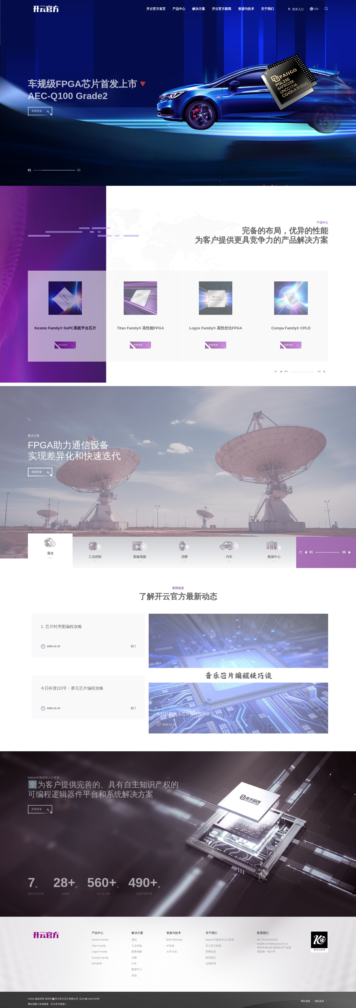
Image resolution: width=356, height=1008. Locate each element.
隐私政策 (319, 1001)
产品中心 (178, 10)
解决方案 (198, 10)
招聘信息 (211, 951)
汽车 (134, 963)
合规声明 (211, 963)
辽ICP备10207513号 (89, 999)
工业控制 (137, 945)
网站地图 (32, 1004)
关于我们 (267, 10)
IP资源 (170, 945)
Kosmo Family (100, 939)
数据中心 (137, 969)
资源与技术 (246, 10)
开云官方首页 (156, 10)
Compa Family (100, 957)
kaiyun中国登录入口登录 (220, 939)
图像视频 (137, 951)
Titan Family (99, 945)
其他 (134, 975)
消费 (134, 957)
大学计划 (171, 951)
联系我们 (211, 957)
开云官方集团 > (59, 1004)
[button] (306, 557)
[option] (238, 678)
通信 (134, 939)
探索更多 (37, 476)
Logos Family (99, 951)
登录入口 (298, 10)
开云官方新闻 (221, 10)
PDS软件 (97, 963)
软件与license (174, 939)
